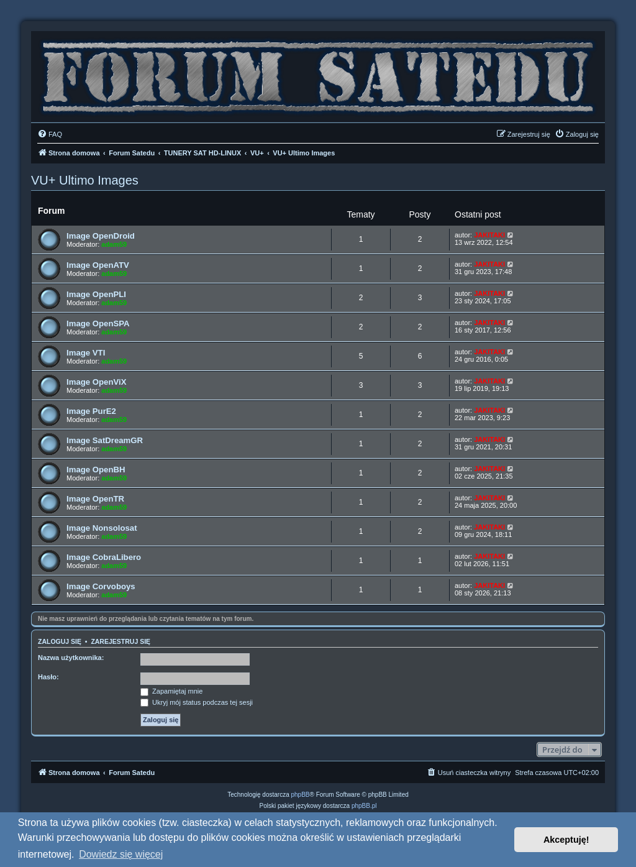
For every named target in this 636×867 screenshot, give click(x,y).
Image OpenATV (97, 265)
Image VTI (85, 352)
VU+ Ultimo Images (85, 180)
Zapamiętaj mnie (171, 691)
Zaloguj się (59, 641)
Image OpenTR (95, 498)
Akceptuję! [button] (566, 840)
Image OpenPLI (96, 294)
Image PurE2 (91, 411)
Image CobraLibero (103, 557)
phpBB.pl (364, 805)
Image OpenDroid (100, 236)
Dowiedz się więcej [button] (121, 854)
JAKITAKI (489, 235)
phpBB (300, 794)
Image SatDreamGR (104, 440)
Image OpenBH (95, 469)
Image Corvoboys (100, 586)
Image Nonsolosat (101, 528)
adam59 (114, 244)
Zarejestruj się (120, 641)
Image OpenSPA (98, 323)
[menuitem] (49, 134)
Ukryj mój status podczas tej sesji (196, 702)
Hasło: (48, 677)
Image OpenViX (96, 382)
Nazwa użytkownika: (71, 657)
